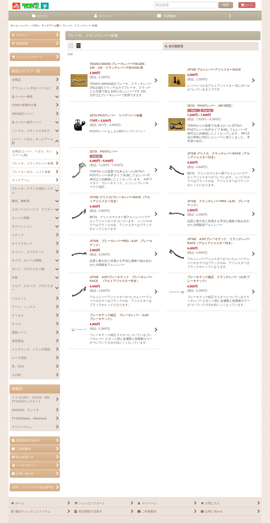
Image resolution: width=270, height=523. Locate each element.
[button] (230, 16)
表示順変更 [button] (174, 46)
